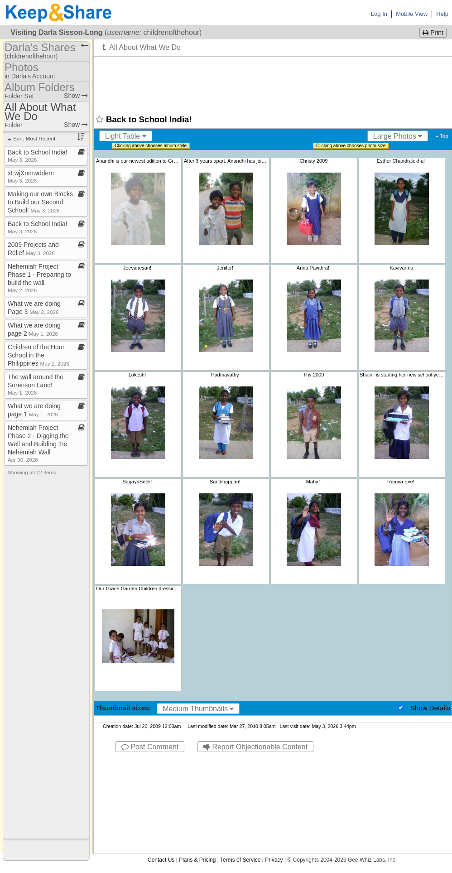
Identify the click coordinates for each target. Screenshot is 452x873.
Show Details (430, 708)
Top (442, 136)
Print (433, 32)
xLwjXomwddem (31, 176)
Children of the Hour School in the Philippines (38, 355)
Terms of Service (240, 860)
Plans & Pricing (197, 860)
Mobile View (412, 13)
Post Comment (149, 747)
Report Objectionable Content (255, 747)
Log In (379, 13)
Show (76, 95)
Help (442, 13)
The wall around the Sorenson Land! (35, 384)
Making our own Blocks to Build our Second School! (40, 202)
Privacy (274, 860)
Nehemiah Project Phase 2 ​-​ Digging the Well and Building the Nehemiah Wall (38, 443)
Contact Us (161, 860)
